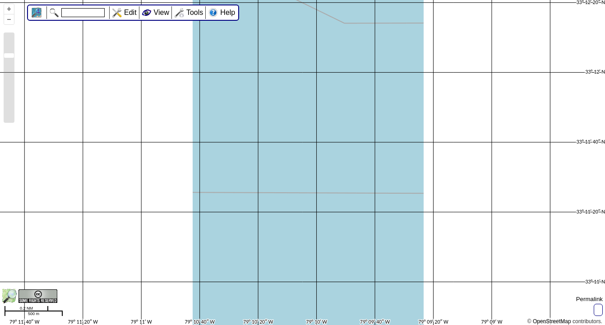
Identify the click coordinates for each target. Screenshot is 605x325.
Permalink (589, 299)
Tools (194, 12)
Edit (130, 12)
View (161, 12)
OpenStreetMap (552, 321)
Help (227, 12)
